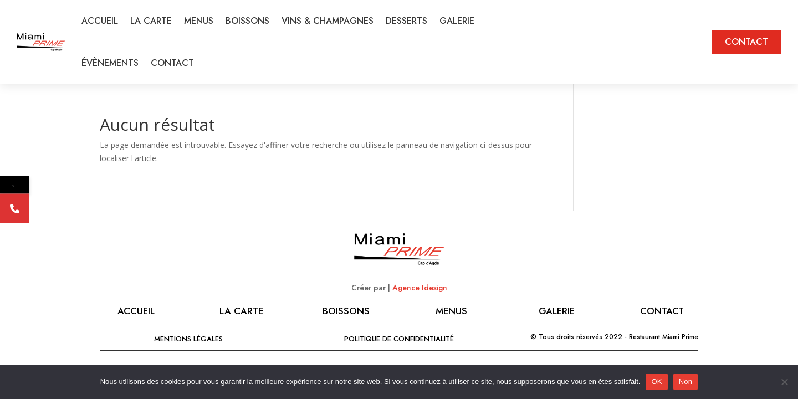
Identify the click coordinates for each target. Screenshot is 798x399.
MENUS (198, 20)
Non (686, 381)
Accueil (136, 311)
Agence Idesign (419, 287)
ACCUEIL (99, 20)
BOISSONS (247, 20)
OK (656, 381)
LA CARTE (151, 20)
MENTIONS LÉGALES (188, 339)
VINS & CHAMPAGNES (328, 20)
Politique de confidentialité (399, 339)
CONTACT (172, 63)
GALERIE (456, 20)
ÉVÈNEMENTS (110, 63)
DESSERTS (406, 20)
